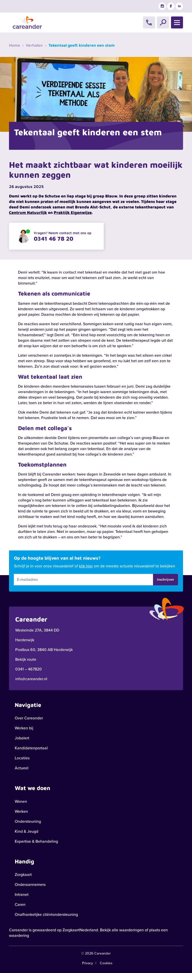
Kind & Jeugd (26, 831)
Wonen (21, 801)
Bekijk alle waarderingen (122, 930)
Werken (21, 811)
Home (14, 45)
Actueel (21, 768)
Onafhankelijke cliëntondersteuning (46, 914)
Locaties (22, 758)
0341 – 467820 (28, 669)
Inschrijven (165, 579)
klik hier (86, 566)
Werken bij (24, 728)
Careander (18, 930)
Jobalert (22, 738)
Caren (20, 904)
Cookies (106, 963)
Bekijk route (25, 659)
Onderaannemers (30, 884)
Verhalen (34, 45)
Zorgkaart (23, 874)
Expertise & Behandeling (36, 841)
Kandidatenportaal (31, 748)
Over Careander (29, 718)
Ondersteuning (28, 821)
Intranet (21, 894)
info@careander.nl (31, 679)
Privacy (87, 963)
